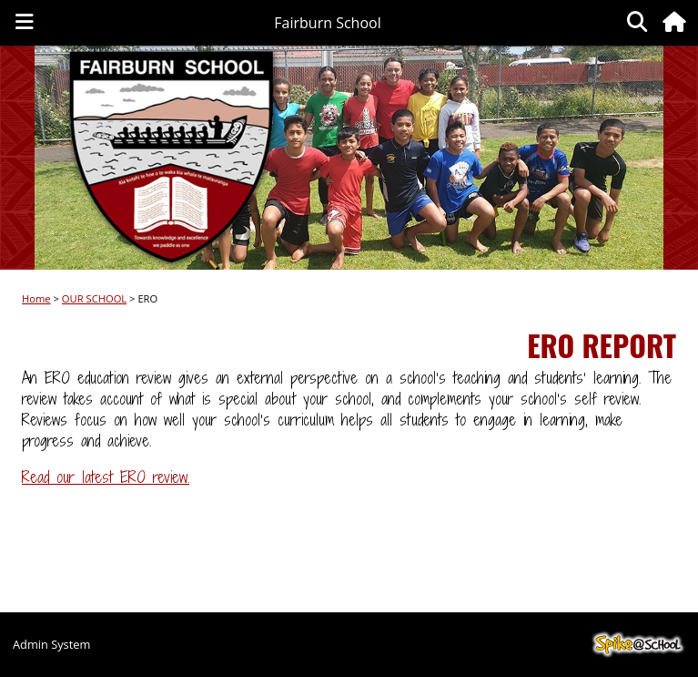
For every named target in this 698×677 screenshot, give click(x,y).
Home (36, 298)
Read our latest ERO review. (105, 477)
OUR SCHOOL (94, 298)
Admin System (51, 644)
